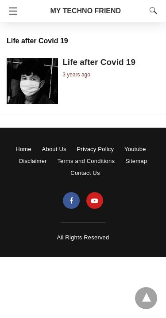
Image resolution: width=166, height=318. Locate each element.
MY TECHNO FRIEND (85, 11)
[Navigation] (11, 11)
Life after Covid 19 (98, 62)
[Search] (151, 10)
